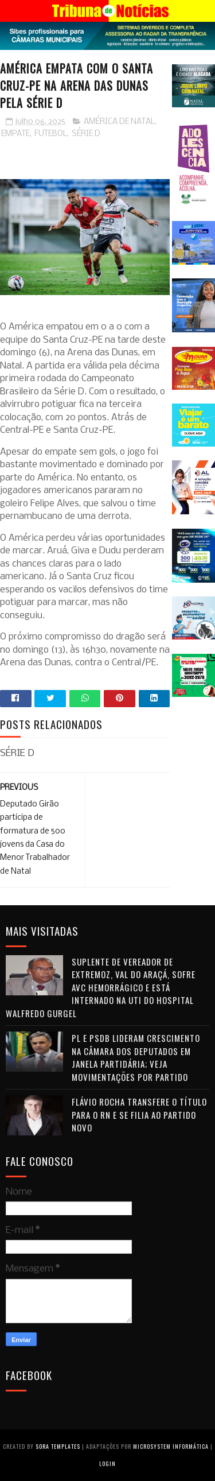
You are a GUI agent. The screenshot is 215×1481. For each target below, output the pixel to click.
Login (107, 1463)
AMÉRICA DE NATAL (119, 122)
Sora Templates (58, 1446)
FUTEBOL (50, 134)
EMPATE (15, 134)
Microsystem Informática (171, 1446)
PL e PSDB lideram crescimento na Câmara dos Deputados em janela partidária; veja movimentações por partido (136, 1057)
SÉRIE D (86, 134)
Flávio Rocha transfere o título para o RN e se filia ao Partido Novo (139, 1114)
